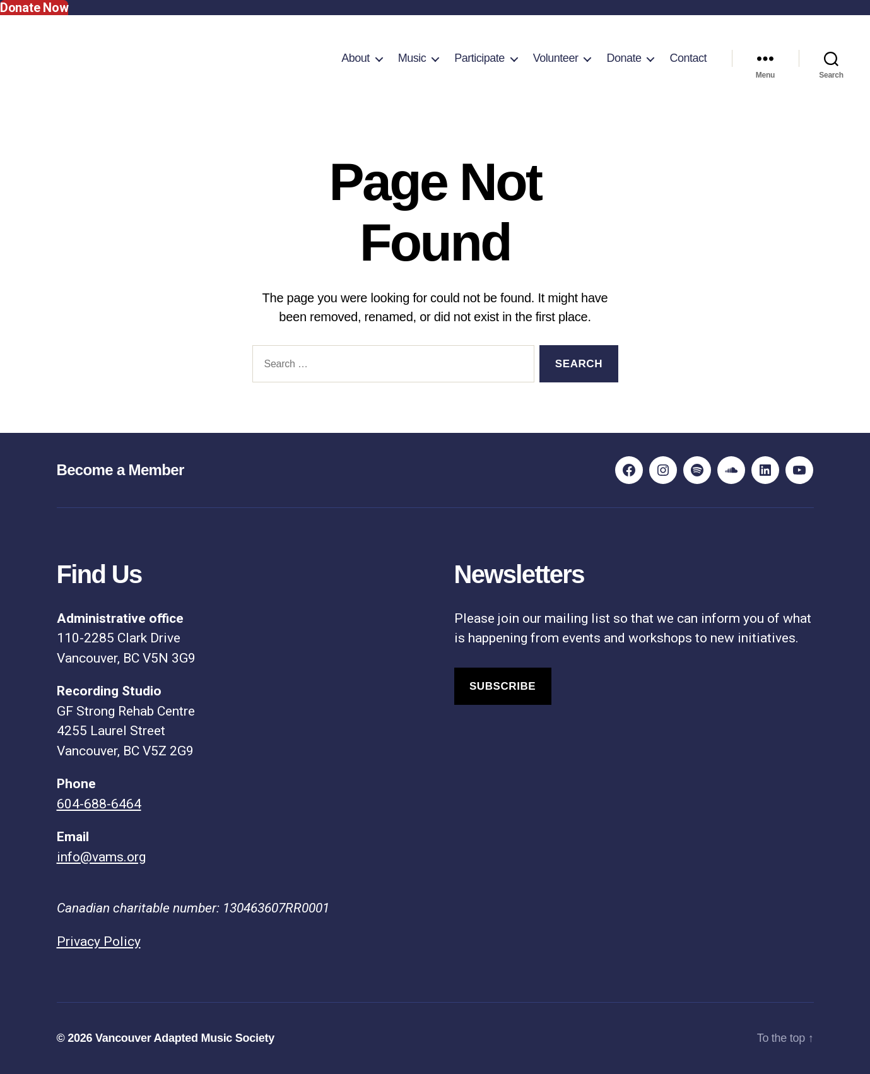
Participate (479, 58)
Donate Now (34, 7)
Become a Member (120, 469)
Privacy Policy (99, 941)
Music (412, 58)
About (355, 58)
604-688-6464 (99, 803)
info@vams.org (101, 857)
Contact (688, 58)
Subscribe (502, 686)
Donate (623, 58)
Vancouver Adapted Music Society (184, 1038)
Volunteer (556, 58)
